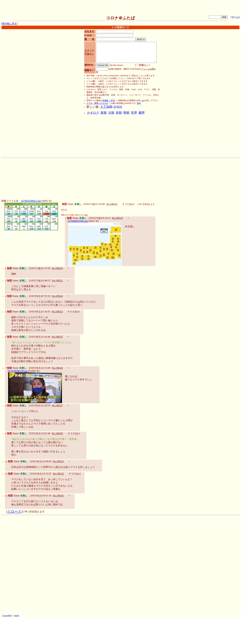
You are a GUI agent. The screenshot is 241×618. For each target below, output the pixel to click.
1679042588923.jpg (31, 201)
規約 (139, 103)
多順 (119, 112)
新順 (104, 112)
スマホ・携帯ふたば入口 (97, 103)
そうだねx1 (73, 311)
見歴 (134, 112)
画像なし (142, 65)
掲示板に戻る (9, 23)
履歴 (141, 112)
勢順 (126, 112)
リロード (14, 511)
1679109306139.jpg (17, 371)
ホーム (235, 17)
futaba (16, 615)
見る (86, 215)
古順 (111, 112)
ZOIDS (117, 106)
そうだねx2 (128, 204)
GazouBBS (7, 615)
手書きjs (88, 53)
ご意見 (112, 100)
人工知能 (106, 106)
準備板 (105, 100)
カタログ (93, 112)
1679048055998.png (77, 221)
